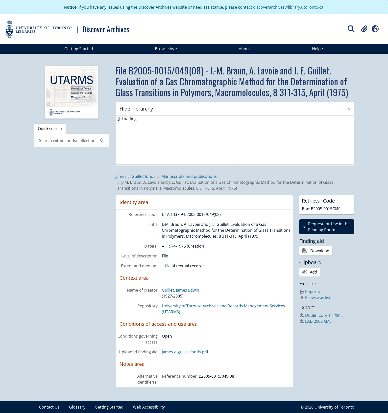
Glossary (77, 407)
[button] (364, 28)
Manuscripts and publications (189, 176)
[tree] (235, 140)
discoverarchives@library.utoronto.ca (288, 7)
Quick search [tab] (50, 128)
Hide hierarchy (136, 108)
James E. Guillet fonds (135, 176)
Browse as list (315, 297)
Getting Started (78, 48)
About (244, 48)
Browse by (164, 48)
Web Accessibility (149, 407)
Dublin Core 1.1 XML (320, 315)
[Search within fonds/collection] (66, 140)
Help (316, 48)
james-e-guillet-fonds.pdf (185, 352)
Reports (309, 291)
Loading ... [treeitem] (131, 118)
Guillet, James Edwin (180, 290)
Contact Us (49, 407)
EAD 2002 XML (315, 321)
